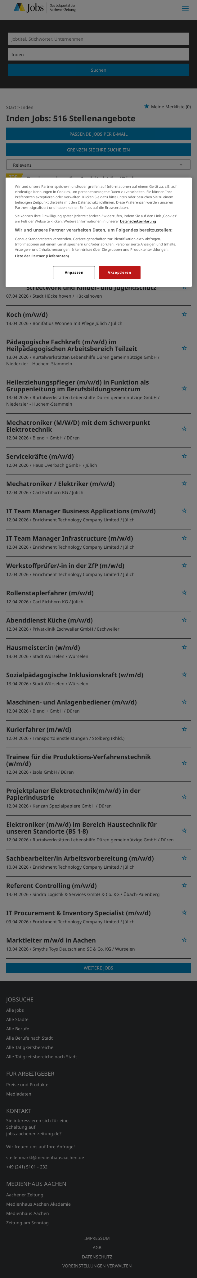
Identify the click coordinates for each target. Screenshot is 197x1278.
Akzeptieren (119, 272)
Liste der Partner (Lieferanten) (42, 256)
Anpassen (74, 272)
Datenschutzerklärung (138, 221)
